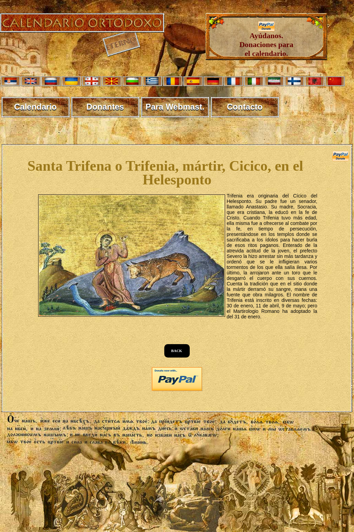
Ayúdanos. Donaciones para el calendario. (266, 41)
